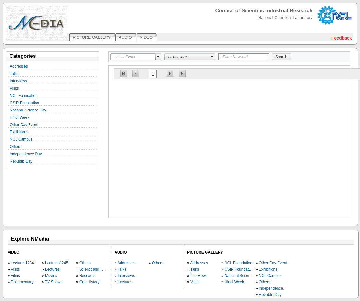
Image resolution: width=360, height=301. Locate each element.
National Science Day (28, 110)
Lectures (52, 269)
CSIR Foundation (24, 103)
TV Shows (53, 282)
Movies (51, 275)
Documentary (22, 282)
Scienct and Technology (99, 269)
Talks (14, 73)
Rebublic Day (21, 161)
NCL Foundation (23, 95)
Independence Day (26, 154)
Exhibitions (19, 132)
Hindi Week (19, 117)
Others (15, 146)
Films (15, 275)
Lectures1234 (22, 263)
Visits (14, 88)
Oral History (89, 282)
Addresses (19, 66)
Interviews (18, 81)
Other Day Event (24, 125)
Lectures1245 (56, 263)
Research (87, 275)
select (158, 56)
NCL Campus (21, 139)
